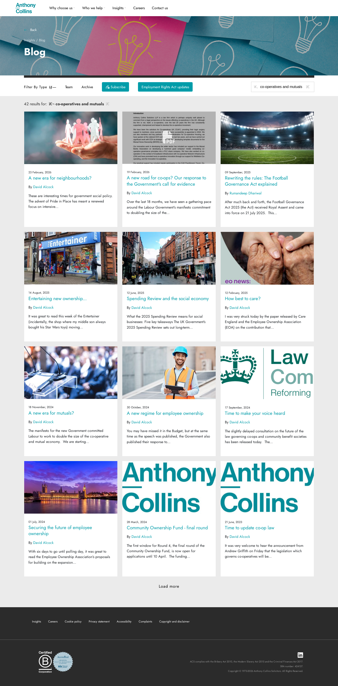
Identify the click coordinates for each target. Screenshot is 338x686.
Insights (117, 8)
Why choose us (60, 8)
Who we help (92, 8)
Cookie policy (73, 621)
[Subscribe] (115, 87)
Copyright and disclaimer (174, 621)
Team (69, 87)
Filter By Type (40, 87)
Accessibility (124, 621)
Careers (139, 8)
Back (30, 29)
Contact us (160, 8)
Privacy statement (99, 621)
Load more (169, 586)
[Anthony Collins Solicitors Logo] (25, 8)
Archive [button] (87, 87)
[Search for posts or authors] (285, 87)
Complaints (145, 621)
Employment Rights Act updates (165, 87)
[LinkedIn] (300, 655)
